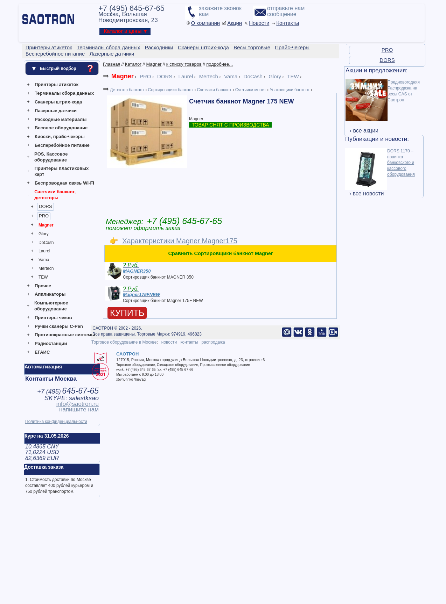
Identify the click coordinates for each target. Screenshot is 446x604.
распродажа (213, 342)
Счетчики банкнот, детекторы (55, 194)
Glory (44, 233)
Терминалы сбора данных (64, 93)
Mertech (46, 268)
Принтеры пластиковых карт (61, 171)
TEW (43, 277)
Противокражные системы (65, 334)
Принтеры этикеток (56, 84)
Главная (111, 64)
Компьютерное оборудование (51, 305)
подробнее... (219, 64)
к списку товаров (184, 64)
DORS (45, 206)
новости (169, 342)
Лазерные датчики (56, 110)
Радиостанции (51, 343)
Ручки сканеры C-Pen (59, 326)
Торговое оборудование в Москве (123, 342)
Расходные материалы (60, 119)
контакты (189, 342)
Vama (44, 259)
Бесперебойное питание (62, 145)
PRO (44, 215)
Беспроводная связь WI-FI (64, 183)
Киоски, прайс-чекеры (60, 136)
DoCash (46, 242)
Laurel (44, 251)
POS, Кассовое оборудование (51, 157)
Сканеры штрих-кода (58, 102)
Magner (46, 225)
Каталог (133, 64)
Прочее (43, 285)
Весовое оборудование (61, 127)
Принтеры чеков (53, 317)
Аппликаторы (50, 294)
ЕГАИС (42, 352)
